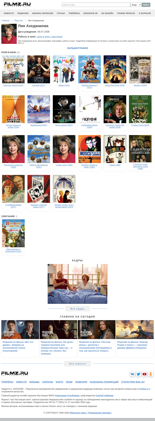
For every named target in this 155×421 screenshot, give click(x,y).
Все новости (77, 363)
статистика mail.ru (133, 382)
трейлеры (74, 13)
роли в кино (43, 36)
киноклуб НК (90, 13)
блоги (59, 382)
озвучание (57, 36)
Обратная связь (78, 413)
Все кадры (77, 308)
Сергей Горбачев (104, 395)
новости (9, 13)
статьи (61, 13)
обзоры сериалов (42, 13)
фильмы (34, 382)
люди (69, 382)
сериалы (47, 382)
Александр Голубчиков (67, 395)
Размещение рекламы (99, 413)
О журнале (145, 13)
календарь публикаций (104, 382)
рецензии (23, 13)
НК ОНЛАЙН (107, 13)
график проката (126, 13)
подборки (81, 382)
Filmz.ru (144, 389)
